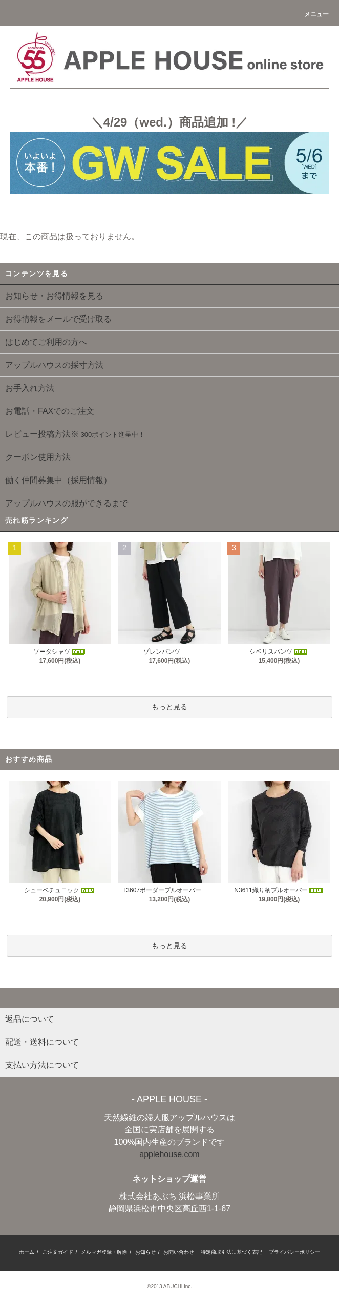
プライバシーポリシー (294, 1252)
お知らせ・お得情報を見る (54, 295)
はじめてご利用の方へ (46, 342)
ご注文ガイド (58, 1252)
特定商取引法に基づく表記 (231, 1252)
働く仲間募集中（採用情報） (58, 480)
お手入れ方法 (29, 388)
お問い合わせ (178, 1252)
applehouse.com (169, 1154)
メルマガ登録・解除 (104, 1252)
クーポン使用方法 (38, 457)
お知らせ (145, 1252)
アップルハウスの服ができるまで (66, 503)
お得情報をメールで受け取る (58, 318)
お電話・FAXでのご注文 (49, 411)
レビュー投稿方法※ (75, 434)
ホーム (26, 1252)
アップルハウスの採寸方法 (54, 365)
